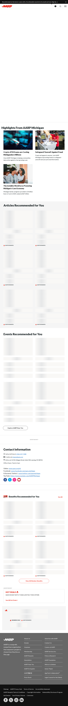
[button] (60, 6)
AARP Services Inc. (50, 651)
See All (60, 497)
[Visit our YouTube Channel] (19, 479)
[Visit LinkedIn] (21, 700)
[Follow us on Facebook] (5, 479)
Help (55, 6)
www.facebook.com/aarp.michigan (23, 471)
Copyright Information (34, 692)
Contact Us (48, 643)
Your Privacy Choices (18, 695)
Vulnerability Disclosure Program (52, 692)
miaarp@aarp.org (17, 457)
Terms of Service (29, 689)
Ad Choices (7, 695)
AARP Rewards (28, 656)
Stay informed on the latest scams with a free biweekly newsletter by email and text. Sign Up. (29, 2)
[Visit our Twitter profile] (10, 479)
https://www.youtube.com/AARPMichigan (25, 476)
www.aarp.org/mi (15, 468)
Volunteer (27, 647)
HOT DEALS (11, 592)
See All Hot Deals (11, 600)
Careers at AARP (50, 647)
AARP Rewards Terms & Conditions (14, 692)
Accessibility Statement (43, 689)
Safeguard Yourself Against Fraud (49, 152)
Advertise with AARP (51, 638)
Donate (26, 643)
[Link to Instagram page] (14, 479)
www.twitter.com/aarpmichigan (29, 473)
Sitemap (6, 689)
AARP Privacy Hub (16, 689)
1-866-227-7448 (21, 454)
